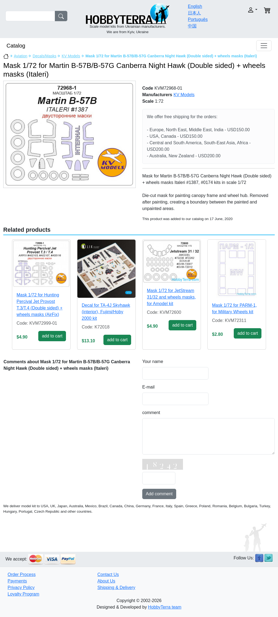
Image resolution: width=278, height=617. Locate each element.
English (195, 6)
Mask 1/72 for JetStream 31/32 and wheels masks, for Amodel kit (171, 297)
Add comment (159, 493)
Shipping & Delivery (116, 587)
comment (151, 412)
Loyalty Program (23, 594)
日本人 (194, 13)
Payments (17, 581)
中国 (192, 26)
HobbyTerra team (164, 607)
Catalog (16, 46)
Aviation (20, 56)
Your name (152, 361)
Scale (148, 101)
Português (198, 19)
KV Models (71, 56)
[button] (245, 10)
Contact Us (108, 574)
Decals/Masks (44, 56)
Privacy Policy (21, 587)
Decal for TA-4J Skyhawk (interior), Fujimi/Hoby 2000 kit (106, 312)
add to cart (52, 336)
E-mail (148, 387)
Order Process (22, 574)
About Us (106, 581)
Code (147, 88)
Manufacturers (157, 94)
